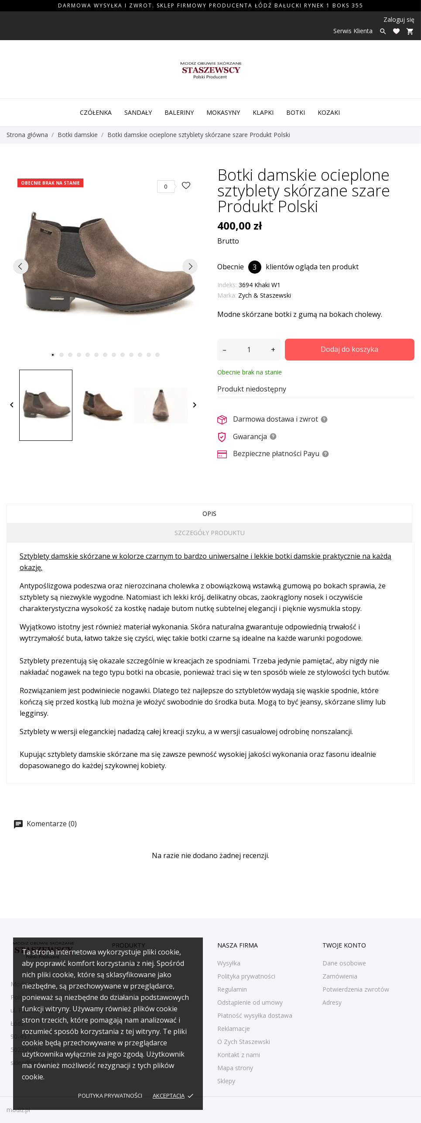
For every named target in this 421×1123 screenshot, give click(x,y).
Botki (295, 112)
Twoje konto (344, 945)
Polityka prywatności (110, 1095)
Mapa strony (235, 1068)
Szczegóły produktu (210, 533)
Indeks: (227, 285)
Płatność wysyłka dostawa (254, 1015)
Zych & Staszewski (264, 295)
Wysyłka (228, 963)
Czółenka (96, 112)
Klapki (263, 112)
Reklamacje (233, 1028)
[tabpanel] (105, 266)
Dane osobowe (344, 963)
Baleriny (179, 112)
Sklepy (226, 1081)
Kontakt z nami (238, 1055)
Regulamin (232, 989)
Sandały (138, 112)
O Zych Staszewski (243, 1041)
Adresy (332, 1002)
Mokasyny (223, 112)
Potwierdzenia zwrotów (355, 989)
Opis (209, 513)
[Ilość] (249, 350)
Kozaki (329, 112)
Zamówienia (339, 976)
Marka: (226, 295)
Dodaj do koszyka (349, 349)
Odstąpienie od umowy (250, 1002)
